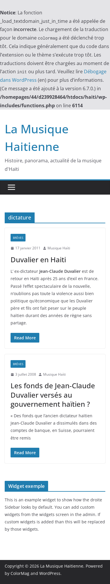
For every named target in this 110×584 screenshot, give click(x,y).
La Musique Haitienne (61, 566)
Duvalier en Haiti (38, 259)
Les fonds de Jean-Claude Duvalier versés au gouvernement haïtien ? (53, 394)
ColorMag (20, 573)
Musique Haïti (59, 248)
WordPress (49, 573)
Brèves (18, 238)
